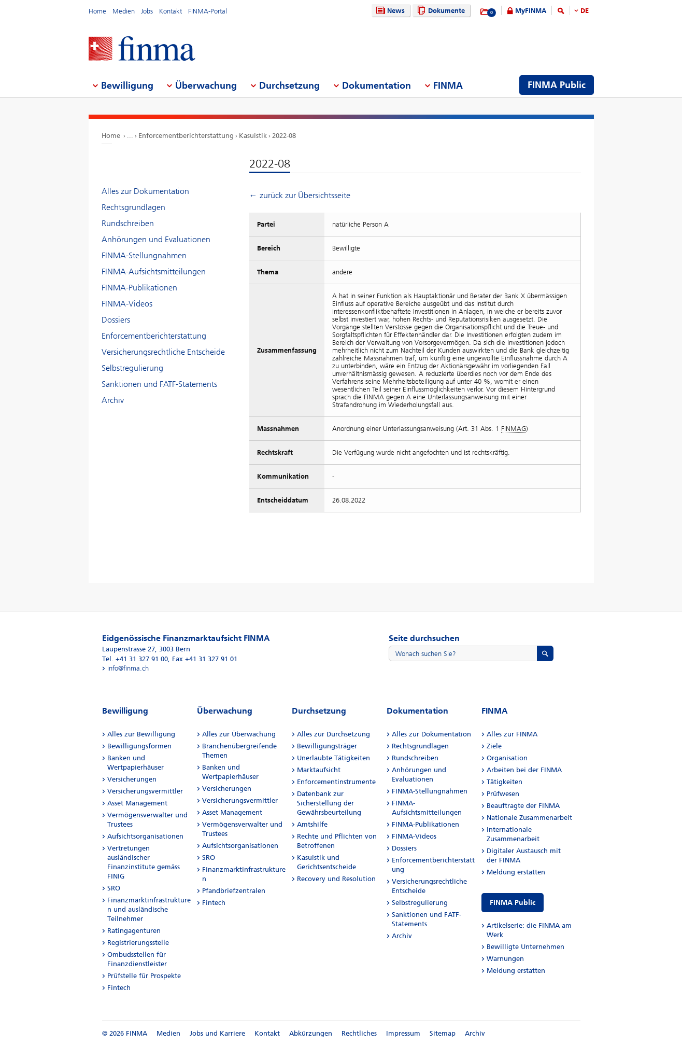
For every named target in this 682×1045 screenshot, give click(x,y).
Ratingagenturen (134, 931)
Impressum (403, 1033)
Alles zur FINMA (512, 734)
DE (584, 11)
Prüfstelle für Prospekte (144, 976)
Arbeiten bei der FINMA (524, 770)
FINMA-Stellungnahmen (144, 255)
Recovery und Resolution (336, 879)
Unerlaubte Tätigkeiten (333, 758)
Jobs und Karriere (217, 1033)
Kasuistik (253, 136)
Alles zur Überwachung (239, 734)
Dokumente (440, 11)
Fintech (119, 988)
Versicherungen (132, 779)
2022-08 (284, 136)
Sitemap (443, 1033)
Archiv (113, 400)
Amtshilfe (312, 824)
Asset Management (137, 803)
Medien (123, 11)
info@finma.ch (128, 668)
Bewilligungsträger (327, 746)
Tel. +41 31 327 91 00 (135, 659)
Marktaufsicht (318, 770)
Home (97, 11)
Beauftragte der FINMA (523, 806)
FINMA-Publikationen (139, 287)
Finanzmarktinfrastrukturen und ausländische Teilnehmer (149, 909)
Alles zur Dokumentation (145, 191)
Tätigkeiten (504, 782)
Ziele (494, 746)
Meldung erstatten (516, 872)
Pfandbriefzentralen (233, 891)
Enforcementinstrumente (336, 782)
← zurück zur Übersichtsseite (299, 195)
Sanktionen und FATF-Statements (159, 384)
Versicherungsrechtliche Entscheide (163, 352)
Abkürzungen (310, 1033)
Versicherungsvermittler (145, 791)
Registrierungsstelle (138, 942)
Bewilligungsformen (139, 746)
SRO (113, 888)
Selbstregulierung (132, 368)
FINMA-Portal (207, 11)
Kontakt (170, 11)
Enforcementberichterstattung (186, 136)
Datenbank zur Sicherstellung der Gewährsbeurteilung (329, 803)
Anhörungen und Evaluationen (156, 239)
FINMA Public (512, 902)
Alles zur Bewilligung (141, 734)
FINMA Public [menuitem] (557, 85)
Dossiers (116, 320)
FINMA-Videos (127, 304)
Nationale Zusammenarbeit (529, 817)
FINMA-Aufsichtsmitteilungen (154, 271)
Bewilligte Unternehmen (525, 947)
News (389, 11)
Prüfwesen (503, 794)
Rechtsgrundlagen (133, 207)
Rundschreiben (128, 223)
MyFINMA (530, 11)
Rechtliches (359, 1033)
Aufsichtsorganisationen (145, 836)
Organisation (507, 758)
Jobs (147, 11)
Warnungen (505, 959)
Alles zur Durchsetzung (333, 734)
